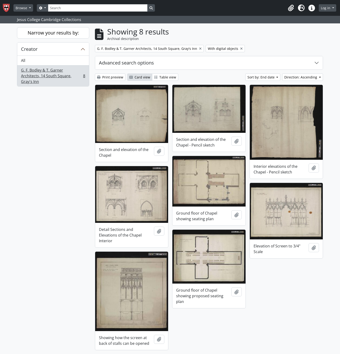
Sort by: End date (261, 77)
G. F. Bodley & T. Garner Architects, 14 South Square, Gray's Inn (53, 76)
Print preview (110, 77)
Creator (29, 49)
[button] (291, 8)
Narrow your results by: (53, 33)
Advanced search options (126, 63)
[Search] (98, 8)
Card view (139, 77)
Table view (165, 77)
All (23, 60)
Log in (326, 8)
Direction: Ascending (301, 77)
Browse (22, 8)
